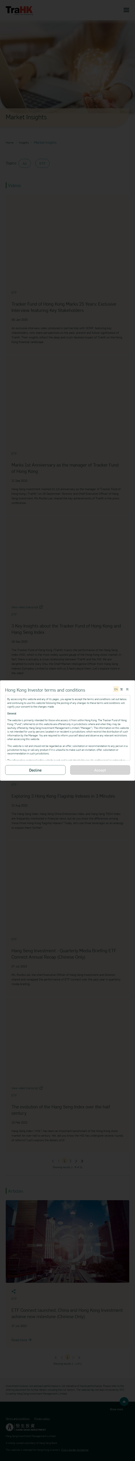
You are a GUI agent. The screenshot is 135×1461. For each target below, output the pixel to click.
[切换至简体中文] (127, 689)
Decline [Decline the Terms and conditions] (35, 769)
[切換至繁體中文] (121, 689)
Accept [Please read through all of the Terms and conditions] (100, 769)
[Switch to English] (116, 689)
